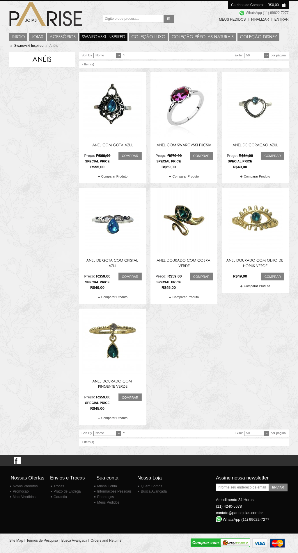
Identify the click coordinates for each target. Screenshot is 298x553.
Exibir (239, 55)
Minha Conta (107, 486)
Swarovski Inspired (29, 46)
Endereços (105, 497)
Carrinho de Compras (248, 5)
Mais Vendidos (24, 497)
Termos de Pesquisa (42, 540)
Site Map (16, 540)
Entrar (281, 19)
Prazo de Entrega (67, 491)
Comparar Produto (114, 176)
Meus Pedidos (232, 19)
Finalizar (260, 19)
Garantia (60, 497)
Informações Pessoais (114, 491)
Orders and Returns (106, 540)
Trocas (59, 486)
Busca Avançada (154, 491)
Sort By (86, 55)
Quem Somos (151, 486)
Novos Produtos (25, 486)
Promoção (21, 491)
